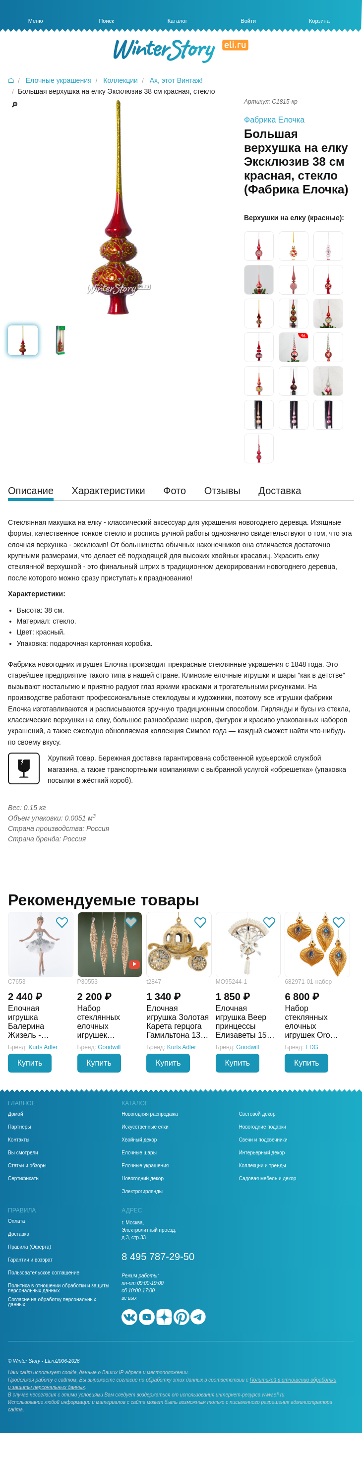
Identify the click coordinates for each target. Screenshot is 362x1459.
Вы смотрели (23, 1152)
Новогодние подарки (262, 1127)
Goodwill (109, 1047)
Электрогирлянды (142, 1191)
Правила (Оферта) (29, 1247)
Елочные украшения (145, 1165)
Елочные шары (139, 1152)
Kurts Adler (43, 1047)
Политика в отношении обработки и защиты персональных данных (58, 1288)
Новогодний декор (142, 1178)
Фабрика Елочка (274, 120)
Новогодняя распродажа (149, 1114)
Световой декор (257, 1114)
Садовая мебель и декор (268, 1178)
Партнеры (19, 1127)
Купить (30, 1063)
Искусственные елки (145, 1127)
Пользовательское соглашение (43, 1272)
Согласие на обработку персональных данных (52, 1302)
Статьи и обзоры (27, 1165)
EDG (311, 1047)
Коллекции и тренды (262, 1165)
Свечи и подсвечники (263, 1140)
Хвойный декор (139, 1140)
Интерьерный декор (262, 1152)
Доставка (18, 1234)
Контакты (18, 1140)
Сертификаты (24, 1178)
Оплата (16, 1221)
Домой (15, 1114)
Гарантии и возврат (30, 1260)
